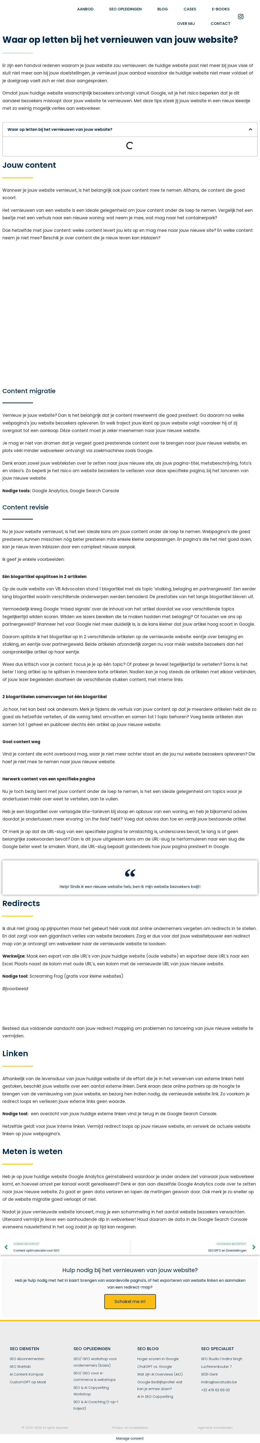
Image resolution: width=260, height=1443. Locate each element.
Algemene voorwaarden (215, 1428)
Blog (162, 9)
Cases (190, 9)
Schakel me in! (130, 1301)
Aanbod (85, 9)
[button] (250, 129)
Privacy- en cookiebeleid (130, 1428)
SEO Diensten (24, 1349)
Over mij (186, 23)
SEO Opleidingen (125, 9)
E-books (221, 9)
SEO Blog (148, 1349)
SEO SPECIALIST (217, 1349)
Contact (220, 23)
